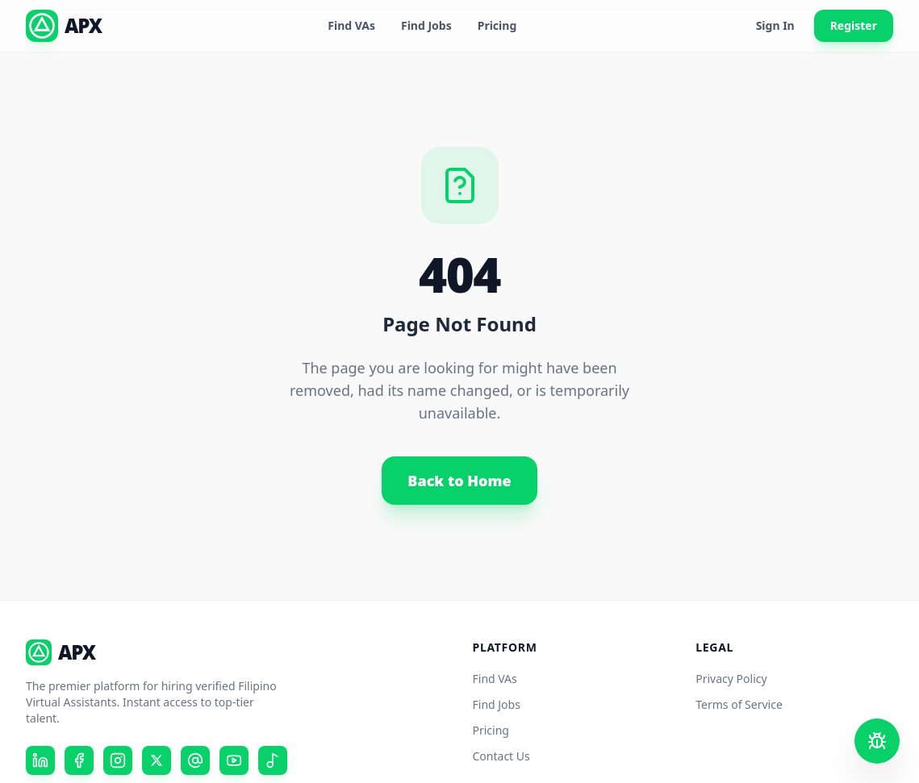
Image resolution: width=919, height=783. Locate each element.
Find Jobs (426, 25)
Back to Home (459, 480)
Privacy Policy (731, 678)
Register (853, 25)
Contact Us (501, 756)
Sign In (775, 25)
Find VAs (351, 25)
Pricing (497, 25)
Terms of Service (739, 704)
